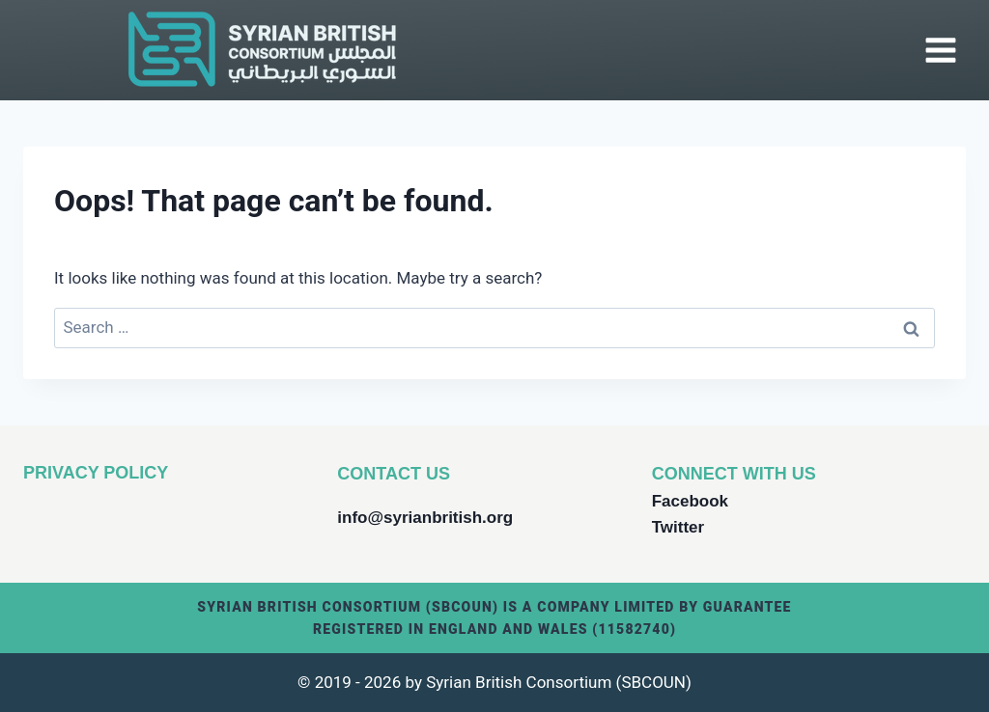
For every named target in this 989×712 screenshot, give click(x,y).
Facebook (690, 501)
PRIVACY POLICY (95, 472)
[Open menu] (940, 49)
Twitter (678, 527)
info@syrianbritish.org (425, 517)
